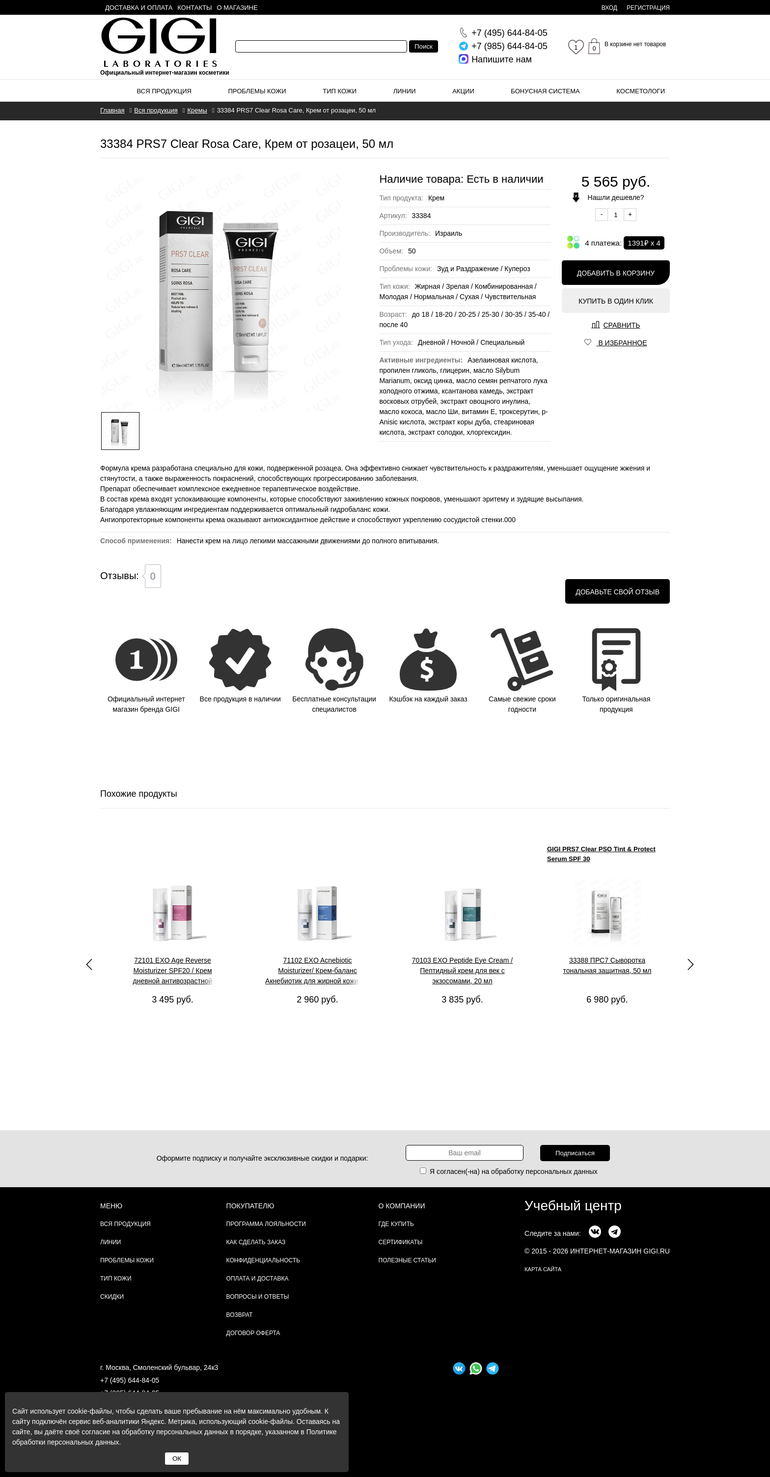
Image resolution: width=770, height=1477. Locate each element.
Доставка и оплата (138, 7)
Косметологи (640, 91)
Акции (463, 91)
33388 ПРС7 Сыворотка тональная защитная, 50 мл (607, 965)
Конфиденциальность (263, 1260)
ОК (176, 1458)
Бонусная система (545, 91)
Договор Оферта (253, 1333)
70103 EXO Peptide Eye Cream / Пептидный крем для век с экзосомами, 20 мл (462, 970)
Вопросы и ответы (257, 1296)
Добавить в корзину (616, 273)
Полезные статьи (407, 1260)
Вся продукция (164, 91)
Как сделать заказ (256, 1242)
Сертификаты (401, 1242)
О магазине (237, 7)
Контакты (194, 7)
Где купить (396, 1224)
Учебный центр (573, 1205)
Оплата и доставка (257, 1278)
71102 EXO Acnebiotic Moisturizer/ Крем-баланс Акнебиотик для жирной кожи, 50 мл (317, 971)
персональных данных (562, 1171)
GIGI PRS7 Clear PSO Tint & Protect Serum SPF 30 (601, 854)
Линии (404, 91)
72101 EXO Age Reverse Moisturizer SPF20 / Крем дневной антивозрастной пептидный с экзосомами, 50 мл (172, 971)
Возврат (239, 1314)
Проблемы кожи (257, 91)
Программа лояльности (266, 1224)
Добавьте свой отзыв (618, 592)
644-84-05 (509, 33)
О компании (402, 1206)
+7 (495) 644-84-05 (129, 1380)
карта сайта (542, 1269)
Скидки (112, 1296)
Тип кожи (340, 91)
